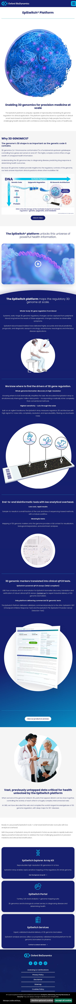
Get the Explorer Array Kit (37, 875)
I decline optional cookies (42, 1000)
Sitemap (38, 984)
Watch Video (38, 218)
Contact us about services (37, 945)
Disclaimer (38, 979)
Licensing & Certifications (38, 970)
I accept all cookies (63, 1000)
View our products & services (38, 719)
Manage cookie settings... (12, 1000)
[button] (73, 3)
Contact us (41, 593)
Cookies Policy (38, 989)
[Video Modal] (38, 264)
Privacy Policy (38, 975)
